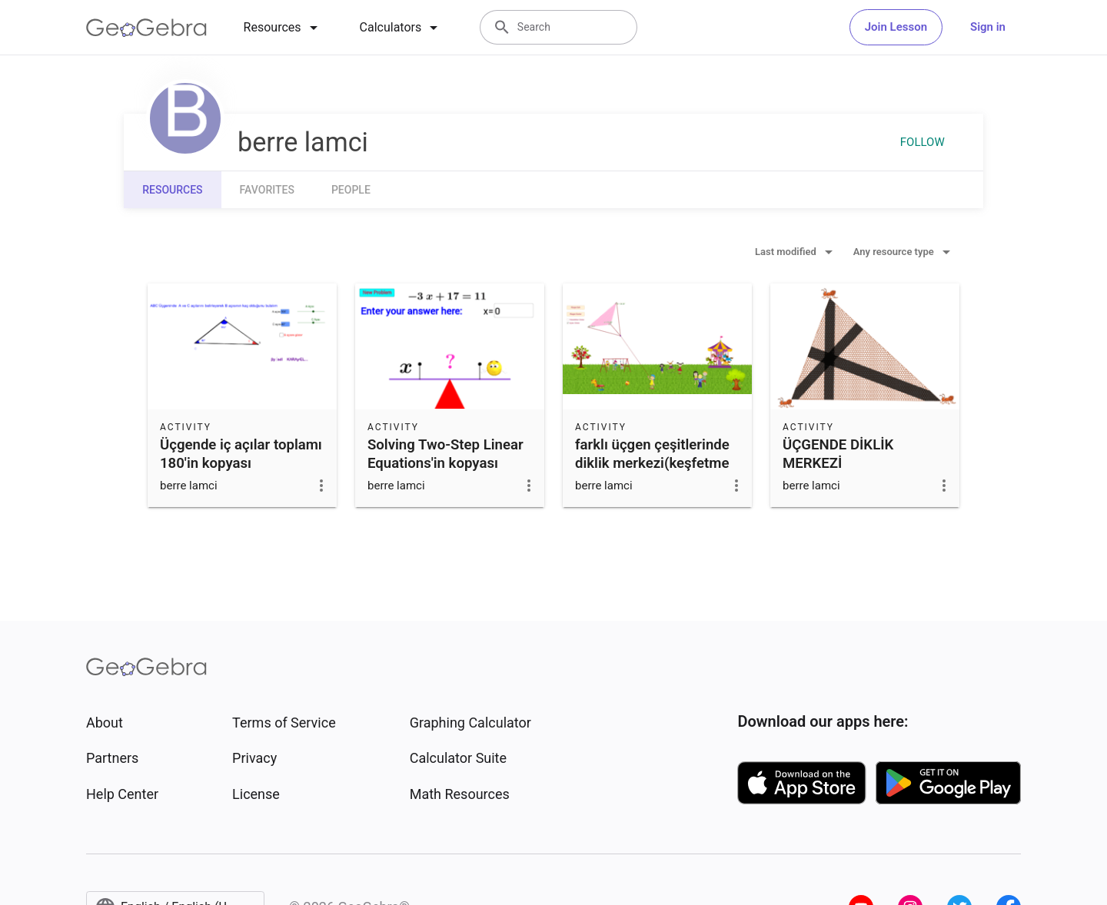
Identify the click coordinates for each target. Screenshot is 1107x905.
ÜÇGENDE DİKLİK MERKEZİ (838, 454)
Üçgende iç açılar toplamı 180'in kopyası (241, 454)
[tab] (283, 27)
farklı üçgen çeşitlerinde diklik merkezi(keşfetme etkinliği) (652, 463)
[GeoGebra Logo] (146, 27)
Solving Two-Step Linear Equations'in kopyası (445, 454)
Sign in (988, 27)
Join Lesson (896, 27)
